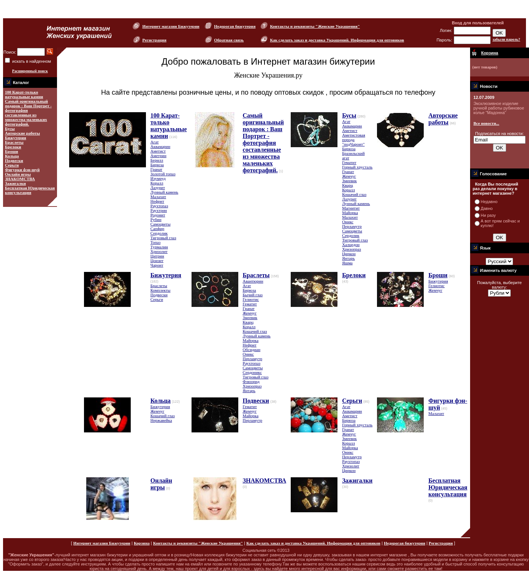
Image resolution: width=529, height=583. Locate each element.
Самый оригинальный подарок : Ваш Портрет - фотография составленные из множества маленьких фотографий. (28, 112)
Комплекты (160, 290)
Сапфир (157, 228)
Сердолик (159, 233)
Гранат (156, 169)
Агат (154, 142)
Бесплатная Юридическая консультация (30, 190)
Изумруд (158, 178)
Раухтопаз (159, 205)
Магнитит (351, 208)
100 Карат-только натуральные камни (24, 94)
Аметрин (158, 155)
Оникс (347, 221)
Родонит (157, 215)
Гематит (349, 162)
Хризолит (159, 251)
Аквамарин (160, 146)
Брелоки (13, 147)
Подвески (14, 160)
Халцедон (351, 244)
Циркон (349, 253)
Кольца (12, 156)
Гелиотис (251, 299)
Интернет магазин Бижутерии (170, 26)
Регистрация (154, 40)
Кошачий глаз (354, 194)
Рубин (156, 219)
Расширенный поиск (30, 71)
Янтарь (348, 258)
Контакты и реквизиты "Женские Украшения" (315, 26)
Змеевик (349, 180)
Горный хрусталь (357, 167)
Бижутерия (15, 137)
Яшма (347, 263)
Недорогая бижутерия (234, 26)
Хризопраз (351, 249)
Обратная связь (229, 40)
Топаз (155, 242)
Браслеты (14, 142)
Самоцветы (160, 224)
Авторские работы (22, 133)
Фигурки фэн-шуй (22, 169)
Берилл (156, 160)
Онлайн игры (18, 174)
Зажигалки (15, 183)
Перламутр (351, 226)
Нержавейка (161, 420)
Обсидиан (252, 349)
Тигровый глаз (163, 237)
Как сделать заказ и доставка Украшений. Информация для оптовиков (337, 40)
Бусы (10, 128)
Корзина (142, 543)
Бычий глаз (253, 294)
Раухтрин (158, 210)
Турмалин (159, 247)
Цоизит (156, 260)
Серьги (12, 165)
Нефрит (157, 201)
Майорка (350, 212)
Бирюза (157, 164)
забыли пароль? (506, 39)
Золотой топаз (163, 174)
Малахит (158, 196)
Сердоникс (252, 372)
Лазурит (157, 187)
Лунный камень (164, 192)
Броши (11, 151)
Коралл (156, 183)
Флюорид (251, 381)
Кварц (347, 185)
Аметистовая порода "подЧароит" (353, 139)
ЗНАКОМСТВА (20, 178)
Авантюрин (253, 281)
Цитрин (157, 256)
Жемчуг (349, 176)
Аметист (158, 151)
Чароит (156, 265)
